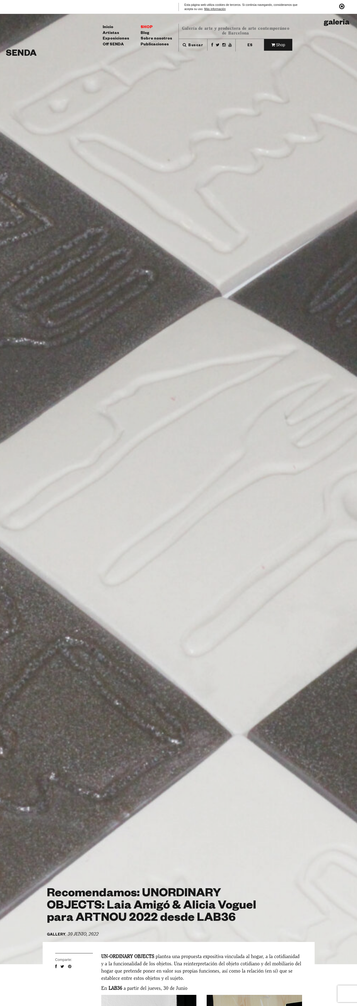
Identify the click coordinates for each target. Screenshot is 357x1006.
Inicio (108, 27)
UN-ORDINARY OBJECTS (127, 956)
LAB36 (115, 988)
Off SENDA (113, 45)
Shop (147, 27)
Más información (215, 9)
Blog (145, 33)
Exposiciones (116, 39)
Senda (21, 54)
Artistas (111, 33)
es (249, 46)
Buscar (193, 46)
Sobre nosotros (156, 39)
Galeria (336, 23)
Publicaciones (155, 45)
